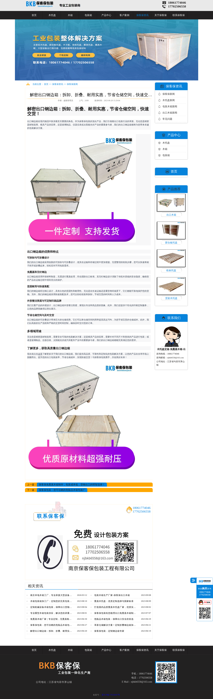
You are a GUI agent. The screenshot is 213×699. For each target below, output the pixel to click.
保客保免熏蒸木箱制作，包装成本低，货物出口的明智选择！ (72, 484)
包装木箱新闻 (169, 106)
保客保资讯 (142, 15)
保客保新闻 (72, 84)
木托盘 (52, 15)
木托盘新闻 (168, 100)
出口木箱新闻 (169, 112)
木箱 (70, 15)
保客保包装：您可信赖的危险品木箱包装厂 (62, 490)
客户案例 (124, 15)
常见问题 (167, 119)
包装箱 (88, 15)
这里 (40, 353)
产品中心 (106, 15)
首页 (34, 15)
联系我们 (174, 318)
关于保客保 (160, 15)
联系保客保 (179, 15)
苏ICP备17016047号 (111, 695)
